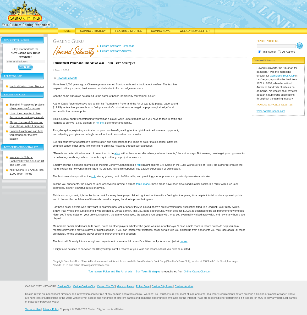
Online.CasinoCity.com (197, 271)
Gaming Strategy (93, 30)
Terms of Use (33, 309)
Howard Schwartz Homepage (117, 45)
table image (143, 183)
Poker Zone (142, 286)
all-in (117, 153)
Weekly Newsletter (195, 30)
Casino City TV (106, 286)
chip (93, 176)
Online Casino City (84, 286)
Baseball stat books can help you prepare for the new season (26, 135)
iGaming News (125, 286)
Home (67, 30)
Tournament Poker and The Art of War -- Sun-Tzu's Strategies (124, 271)
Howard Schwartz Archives (116, 51)
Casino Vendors (184, 286)
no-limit (100, 122)
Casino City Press (162, 286)
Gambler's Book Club (282, 75)
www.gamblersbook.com (271, 111)
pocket (183, 241)
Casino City (64, 286)
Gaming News (160, 30)
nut (138, 164)
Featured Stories (128, 30)
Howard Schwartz (67, 78)
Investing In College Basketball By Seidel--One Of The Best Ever (27, 161)
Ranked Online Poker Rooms (27, 86)
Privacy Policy (51, 309)
